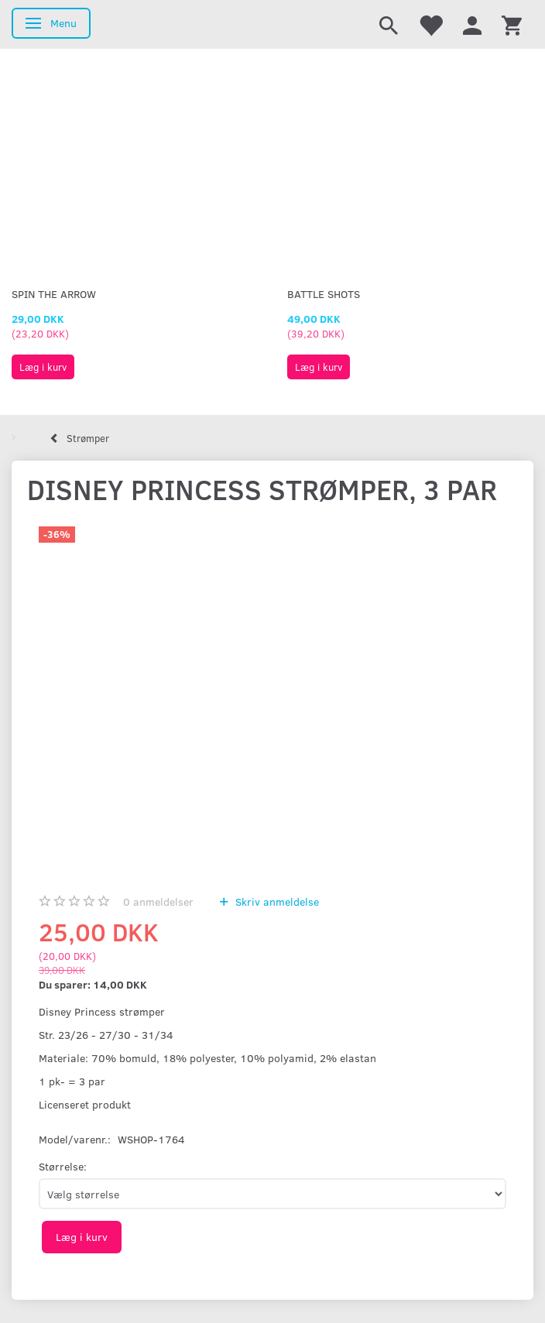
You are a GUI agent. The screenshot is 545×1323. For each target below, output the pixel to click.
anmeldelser (158, 901)
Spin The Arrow (54, 293)
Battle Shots (323, 293)
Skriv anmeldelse (275, 901)
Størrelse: (63, 1166)
